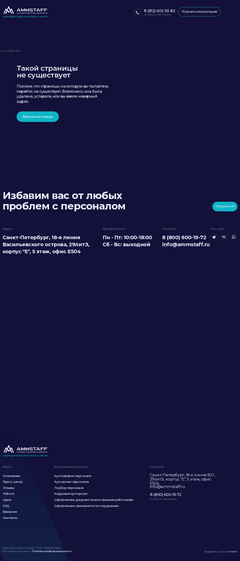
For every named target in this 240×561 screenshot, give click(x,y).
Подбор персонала (68, 488)
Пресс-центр (13, 482)
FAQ (6, 506)
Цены (7, 500)
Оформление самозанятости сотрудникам (86, 506)
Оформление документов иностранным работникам (93, 500)
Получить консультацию (199, 11)
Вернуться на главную (37, 116)
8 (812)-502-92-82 (159, 11)
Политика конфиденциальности (51, 551)
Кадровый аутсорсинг (71, 493)
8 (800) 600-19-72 (184, 237)
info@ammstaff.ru (186, 244)
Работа (8, 493)
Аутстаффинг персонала (72, 476)
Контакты (10, 518)
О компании (11, 476)
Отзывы (9, 488)
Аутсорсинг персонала (71, 482)
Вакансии (10, 511)
